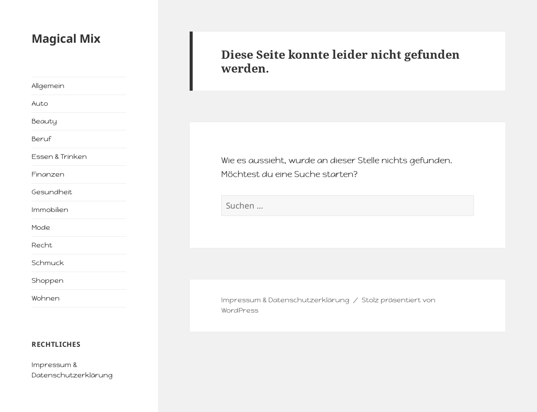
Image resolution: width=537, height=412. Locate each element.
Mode (41, 227)
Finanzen (48, 174)
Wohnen (46, 298)
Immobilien (50, 209)
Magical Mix (66, 38)
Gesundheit (52, 191)
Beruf (41, 138)
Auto (40, 103)
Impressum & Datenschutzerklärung (285, 299)
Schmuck (48, 262)
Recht (42, 245)
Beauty (44, 121)
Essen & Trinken (59, 156)
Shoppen (48, 280)
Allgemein (48, 85)
